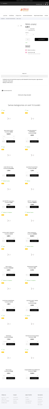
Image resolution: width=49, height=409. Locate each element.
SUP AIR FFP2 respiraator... (9, 201)
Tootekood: (27, 28)
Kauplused (15, 402)
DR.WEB (46, 15)
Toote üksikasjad (24, 76)
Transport (27, 399)
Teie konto (40, 395)
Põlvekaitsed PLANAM (32, 266)
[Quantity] (4, 141)
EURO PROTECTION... (8, 167)
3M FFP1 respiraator (32, 201)
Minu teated (40, 404)
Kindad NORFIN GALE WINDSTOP (32, 369)
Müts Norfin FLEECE (8, 130)
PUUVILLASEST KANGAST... (9, 232)
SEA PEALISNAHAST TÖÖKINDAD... (32, 131)
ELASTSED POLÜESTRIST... (32, 167)
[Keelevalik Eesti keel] (5, 3)
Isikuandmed (40, 397)
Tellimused (40, 399)
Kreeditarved (40, 401)
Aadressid (39, 402)
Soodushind (15, 397)
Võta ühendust (28, 402)
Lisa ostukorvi (41, 39)
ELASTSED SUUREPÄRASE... (9, 300)
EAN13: (26, 30)
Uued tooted (15, 399)
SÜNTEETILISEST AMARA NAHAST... (32, 301)
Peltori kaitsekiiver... (32, 232)
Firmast (26, 397)
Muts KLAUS (8, 369)
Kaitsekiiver (8, 335)
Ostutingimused (28, 401)
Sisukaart (15, 401)
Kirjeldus (24, 73)
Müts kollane (9, 266)
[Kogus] (27, 39)
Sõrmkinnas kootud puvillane (32, 335)
